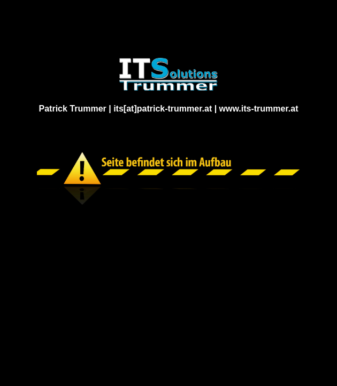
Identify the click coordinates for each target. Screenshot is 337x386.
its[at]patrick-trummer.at (162, 108)
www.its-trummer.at (258, 108)
